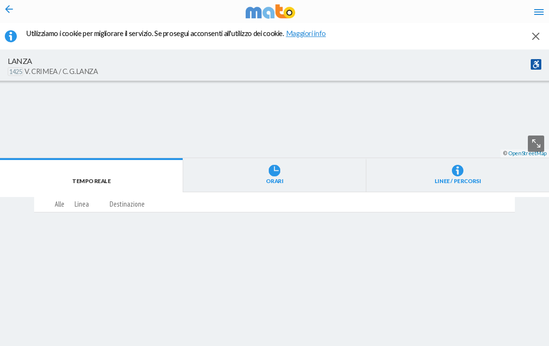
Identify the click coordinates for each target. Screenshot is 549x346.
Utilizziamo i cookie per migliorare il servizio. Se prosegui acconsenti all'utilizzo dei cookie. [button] (182, 39)
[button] (257, 317)
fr (437, 14)
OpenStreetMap (527, 342)
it (401, 14)
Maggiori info (311, 39)
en (418, 14)
